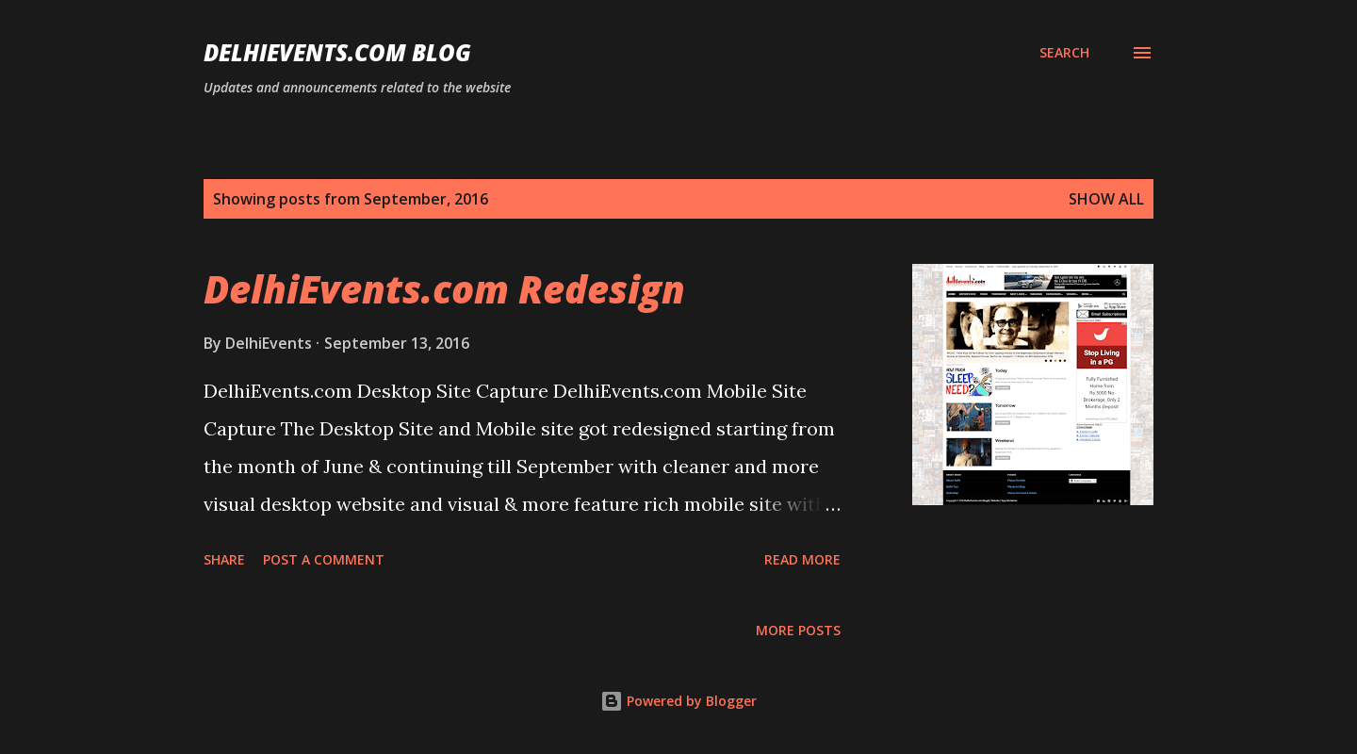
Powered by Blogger (678, 701)
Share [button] (224, 559)
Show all (1106, 198)
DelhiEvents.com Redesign (444, 289)
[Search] (1064, 52)
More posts (798, 630)
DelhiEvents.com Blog (337, 52)
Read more (802, 559)
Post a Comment (323, 559)
